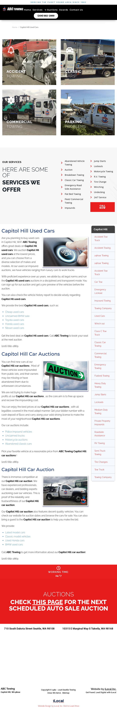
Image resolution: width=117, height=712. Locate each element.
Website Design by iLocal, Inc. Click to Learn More (58, 710)
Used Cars (99, 316)
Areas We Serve (54, 697)
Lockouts (98, 402)
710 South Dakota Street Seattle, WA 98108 (29, 631)
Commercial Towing (100, 355)
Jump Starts (100, 394)
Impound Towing (102, 300)
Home (14, 27)
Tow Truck (99, 469)
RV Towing (99, 443)
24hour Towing (101, 255)
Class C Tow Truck (100, 333)
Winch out (99, 323)
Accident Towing (102, 248)
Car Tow (98, 282)
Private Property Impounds (102, 423)
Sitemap (65, 697)
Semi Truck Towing (99, 453)
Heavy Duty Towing (100, 385)
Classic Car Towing (100, 344)
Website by (103, 693)
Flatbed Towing (102, 376)
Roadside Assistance (99, 434)
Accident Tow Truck (101, 239)
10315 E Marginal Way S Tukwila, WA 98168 (88, 631)
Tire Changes (101, 462)
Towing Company (103, 308)
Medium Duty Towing (101, 412)
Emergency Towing (100, 366)
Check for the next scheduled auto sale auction (58, 606)
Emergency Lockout (100, 291)
